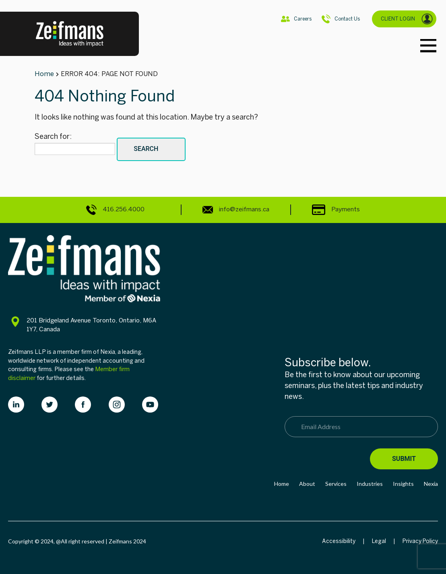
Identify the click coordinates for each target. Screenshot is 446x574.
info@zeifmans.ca (235, 209)
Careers (296, 18)
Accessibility (338, 541)
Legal (379, 541)
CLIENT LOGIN (407, 19)
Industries (370, 483)
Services (336, 483)
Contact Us (341, 18)
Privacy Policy (420, 541)
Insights (403, 483)
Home (281, 483)
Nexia (431, 483)
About (307, 483)
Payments (336, 209)
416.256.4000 (115, 209)
